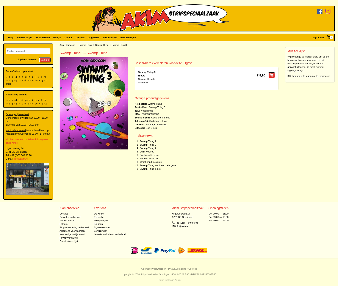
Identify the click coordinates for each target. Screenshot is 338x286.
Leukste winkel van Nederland (110, 234)
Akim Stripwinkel (67, 45)
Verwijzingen (100, 231)
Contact (63, 213)
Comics (68, 37)
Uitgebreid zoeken (26, 59)
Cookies (192, 268)
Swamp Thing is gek (150, 169)
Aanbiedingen (128, 37)
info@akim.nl (21, 158)
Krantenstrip (160, 124)
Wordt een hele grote (151, 162)
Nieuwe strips (24, 37)
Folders (63, 224)
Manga (57, 37)
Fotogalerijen (101, 220)
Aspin (178, 280)
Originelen (93, 37)
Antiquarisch (42, 37)
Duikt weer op (147, 151)
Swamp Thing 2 (148, 144)
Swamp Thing (85, 45)
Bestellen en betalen (70, 217)
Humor (149, 124)
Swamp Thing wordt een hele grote (158, 165)
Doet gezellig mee (149, 155)
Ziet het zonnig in (149, 158)
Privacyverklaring (68, 237)
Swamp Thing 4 (148, 148)
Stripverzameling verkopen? (74, 227)
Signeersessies (102, 227)
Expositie (99, 217)
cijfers (8, 83)
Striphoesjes (110, 37)
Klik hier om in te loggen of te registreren (309, 76)
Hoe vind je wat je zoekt (71, 234)
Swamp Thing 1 (148, 141)
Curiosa (80, 37)
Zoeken (45, 60)
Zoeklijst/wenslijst (68, 241)
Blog (10, 37)
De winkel (99, 213)
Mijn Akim (318, 37)
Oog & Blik (151, 128)
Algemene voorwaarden (71, 231)
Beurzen (98, 224)
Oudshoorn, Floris (160, 117)
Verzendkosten (67, 220)
